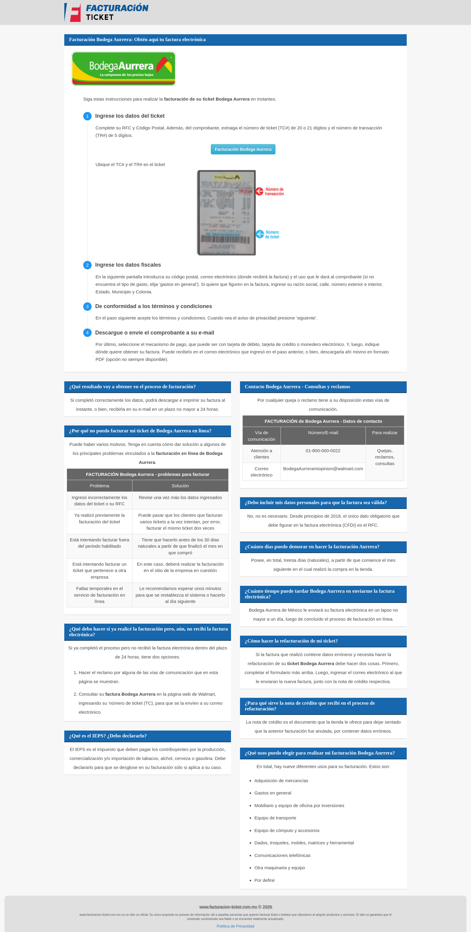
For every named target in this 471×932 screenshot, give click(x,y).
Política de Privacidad (235, 926)
